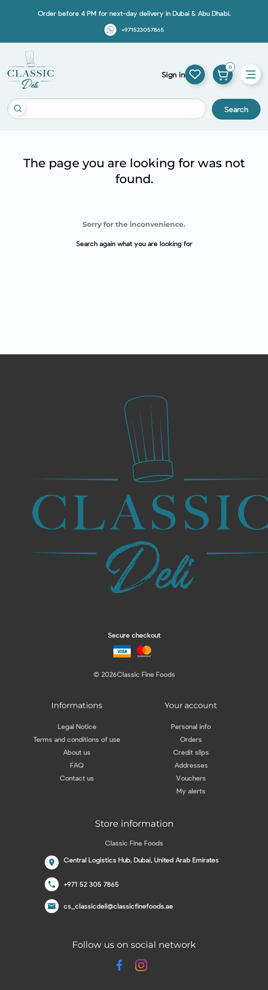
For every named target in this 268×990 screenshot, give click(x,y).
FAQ (77, 765)
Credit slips (191, 752)
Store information (134, 823)
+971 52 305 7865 (91, 884)
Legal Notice (77, 726)
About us (76, 752)
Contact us (77, 778)
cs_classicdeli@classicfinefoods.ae (118, 906)
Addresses (191, 765)
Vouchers (191, 778)
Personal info (191, 726)
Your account (191, 705)
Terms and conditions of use (76, 739)
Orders (191, 739)
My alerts (191, 791)
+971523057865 (142, 29)
